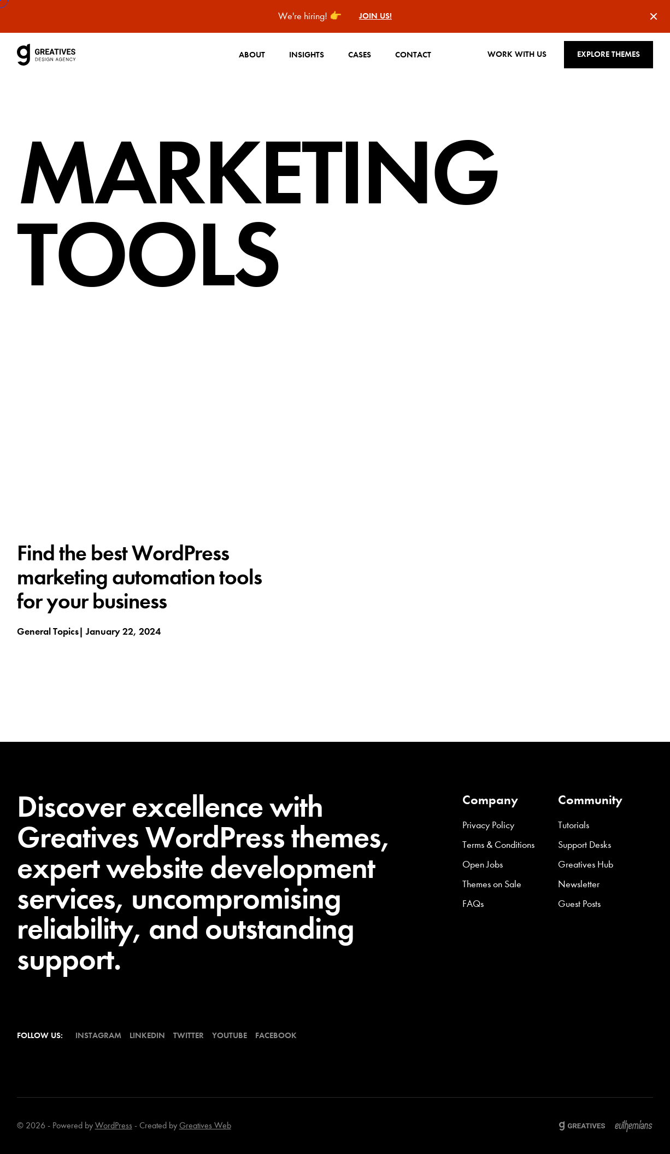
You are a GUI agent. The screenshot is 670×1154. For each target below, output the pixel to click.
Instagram (98, 1035)
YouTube (229, 1035)
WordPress (113, 1125)
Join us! (375, 16)
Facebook (276, 1035)
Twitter (188, 1035)
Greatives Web (205, 1125)
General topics (48, 631)
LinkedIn (147, 1035)
